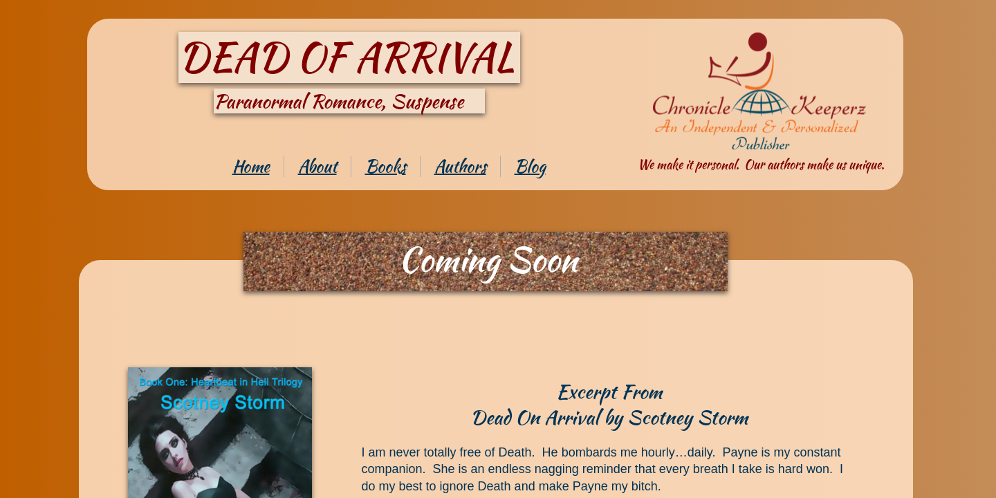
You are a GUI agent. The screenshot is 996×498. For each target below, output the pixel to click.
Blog (530, 166)
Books (385, 166)
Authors (460, 166)
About (317, 166)
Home (251, 166)
